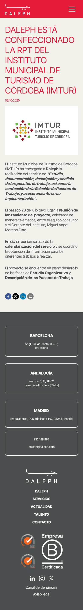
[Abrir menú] (72, 9)
